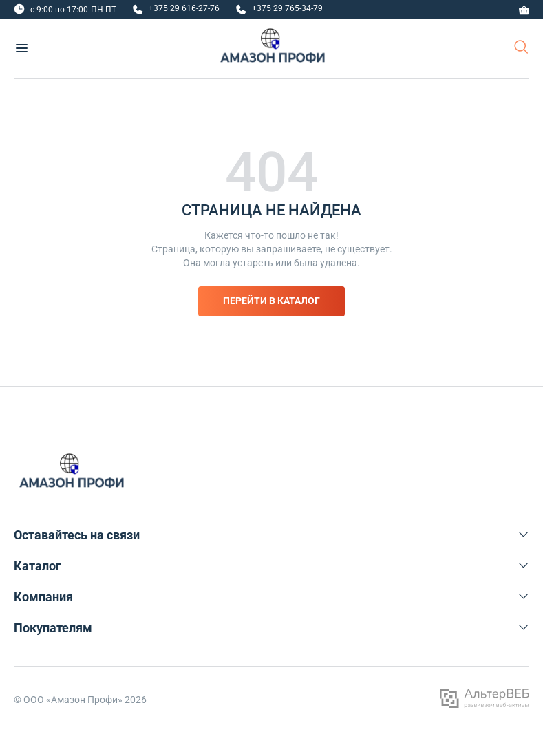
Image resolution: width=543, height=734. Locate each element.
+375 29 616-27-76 (184, 8)
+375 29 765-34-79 (287, 8)
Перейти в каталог (271, 300)
